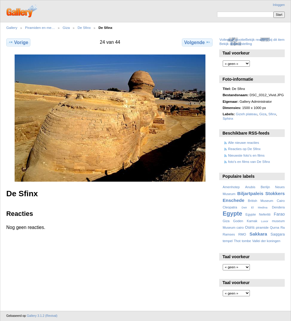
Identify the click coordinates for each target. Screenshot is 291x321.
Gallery (11, 27)
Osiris (250, 227)
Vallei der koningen (266, 241)
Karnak (252, 221)
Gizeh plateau (246, 114)
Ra (283, 227)
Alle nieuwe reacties (243, 142)
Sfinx (272, 114)
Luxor (264, 221)
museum (278, 221)
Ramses (229, 234)
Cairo (281, 200)
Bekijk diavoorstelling (235, 44)
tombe (246, 241)
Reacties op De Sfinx (244, 149)
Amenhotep (231, 187)
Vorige (18, 42)
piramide (262, 227)
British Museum (260, 200)
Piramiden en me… (40, 27)
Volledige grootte (232, 39)
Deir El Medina (254, 207)
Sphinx (228, 118)
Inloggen (279, 5)
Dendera (278, 207)
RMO (242, 234)
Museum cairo (233, 227)
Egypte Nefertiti (257, 214)
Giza (66, 27)
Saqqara (277, 234)
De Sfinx (84, 27)
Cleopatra (230, 207)
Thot (237, 241)
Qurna (274, 227)
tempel (228, 241)
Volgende (197, 42)
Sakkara (258, 233)
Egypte (232, 213)
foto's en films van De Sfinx (249, 161)
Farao (279, 214)
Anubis (250, 187)
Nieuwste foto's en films (246, 155)
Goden (238, 221)
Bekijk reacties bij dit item (264, 39)
